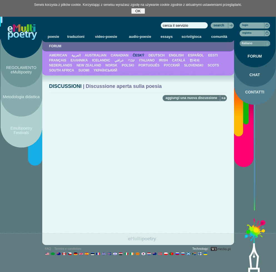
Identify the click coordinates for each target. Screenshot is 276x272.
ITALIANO (147, 60)
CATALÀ (178, 60)
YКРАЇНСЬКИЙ (105, 70)
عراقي (119, 60)
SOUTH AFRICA (61, 70)
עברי (131, 60)
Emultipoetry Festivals (21, 130)
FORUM (55, 46)
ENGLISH (176, 55)
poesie (53, 36)
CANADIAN (119, 55)
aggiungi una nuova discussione (191, 98)
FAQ (48, 248)
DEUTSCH (156, 55)
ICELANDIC (101, 60)
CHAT (255, 75)
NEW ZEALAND (88, 65)
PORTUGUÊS (149, 65)
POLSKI (128, 65)
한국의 (195, 60)
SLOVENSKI (193, 65)
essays (167, 36)
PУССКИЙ (172, 65)
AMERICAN (58, 55)
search (218, 25)
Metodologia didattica (21, 97)
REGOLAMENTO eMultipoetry (21, 69)
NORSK (111, 65)
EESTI (213, 55)
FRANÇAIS (57, 60)
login (245, 25)
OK (138, 11)
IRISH (163, 60)
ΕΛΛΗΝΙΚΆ (79, 60)
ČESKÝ (138, 55)
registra (247, 32)
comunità (219, 36)
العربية (76, 55)
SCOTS (213, 65)
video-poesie (106, 36)
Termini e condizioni (67, 248)
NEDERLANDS (60, 65)
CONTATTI (254, 92)
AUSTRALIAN (95, 55)
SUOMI (83, 70)
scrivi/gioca (191, 36)
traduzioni (75, 36)
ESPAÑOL (196, 55)
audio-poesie (140, 36)
